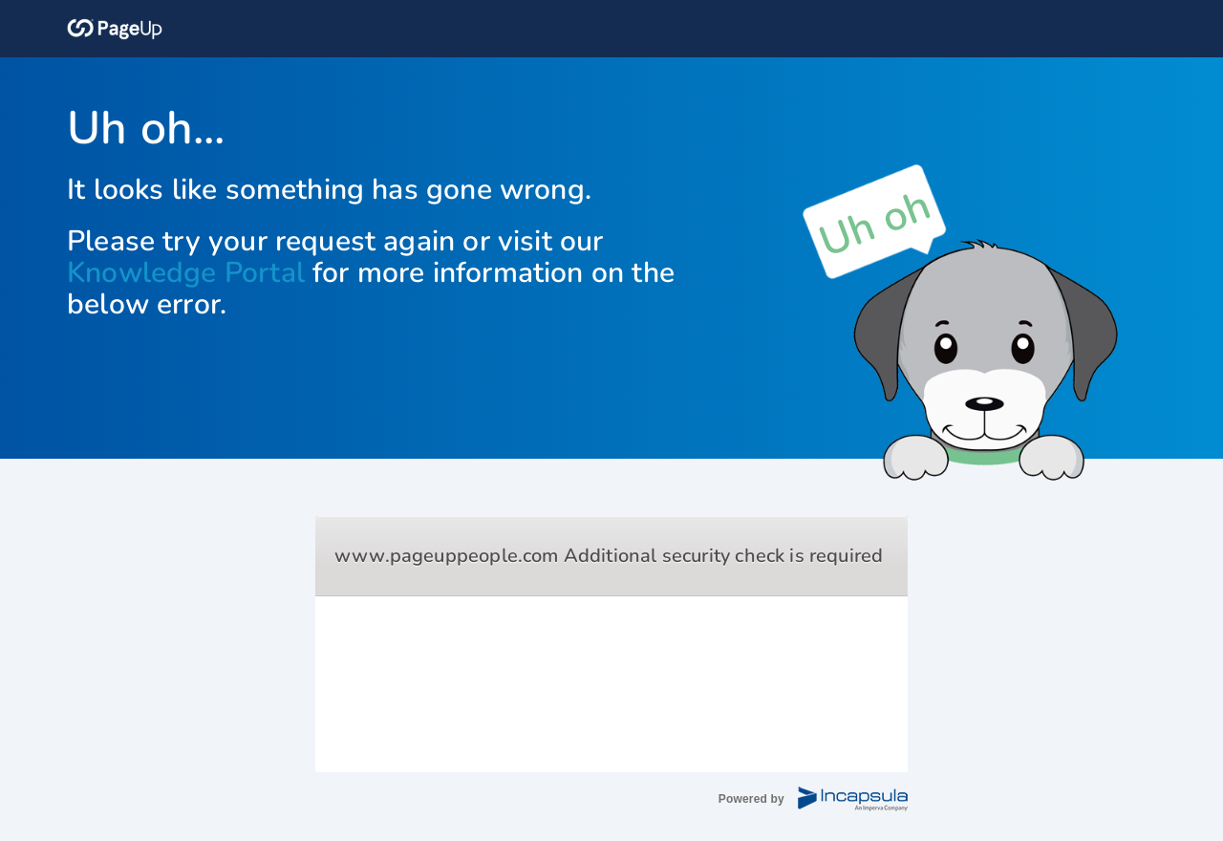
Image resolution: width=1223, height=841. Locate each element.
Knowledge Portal (186, 272)
